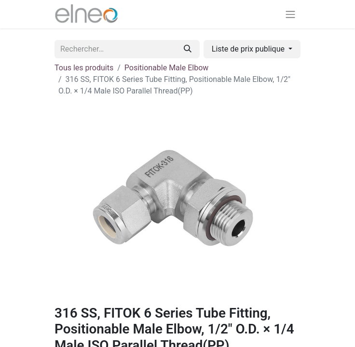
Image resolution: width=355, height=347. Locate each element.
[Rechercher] (188, 49)
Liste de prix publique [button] (249, 48)
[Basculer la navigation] (290, 14)
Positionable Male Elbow (166, 67)
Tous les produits (84, 67)
